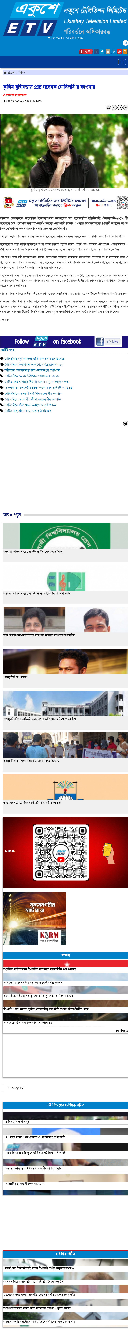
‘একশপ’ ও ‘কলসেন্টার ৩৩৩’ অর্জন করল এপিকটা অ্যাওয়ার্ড (39, 388)
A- (114, 107)
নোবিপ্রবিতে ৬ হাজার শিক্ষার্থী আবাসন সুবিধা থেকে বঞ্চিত (37, 382)
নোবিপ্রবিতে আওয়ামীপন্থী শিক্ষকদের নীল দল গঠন (33, 399)
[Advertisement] (63, 472)
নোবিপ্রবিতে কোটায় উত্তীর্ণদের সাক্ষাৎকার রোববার (32, 376)
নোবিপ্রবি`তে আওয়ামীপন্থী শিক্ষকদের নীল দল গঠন (33, 394)
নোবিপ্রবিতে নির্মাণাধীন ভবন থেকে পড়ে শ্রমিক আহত (34, 364)
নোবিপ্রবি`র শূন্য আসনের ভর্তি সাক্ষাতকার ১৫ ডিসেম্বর (34, 359)
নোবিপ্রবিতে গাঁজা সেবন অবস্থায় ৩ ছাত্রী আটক (30, 405)
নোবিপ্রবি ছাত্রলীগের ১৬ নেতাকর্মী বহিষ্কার (28, 411)
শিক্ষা (22, 72)
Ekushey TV (15, 1088)
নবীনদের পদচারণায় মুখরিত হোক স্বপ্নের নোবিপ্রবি (32, 370)
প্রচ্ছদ (8, 72)
